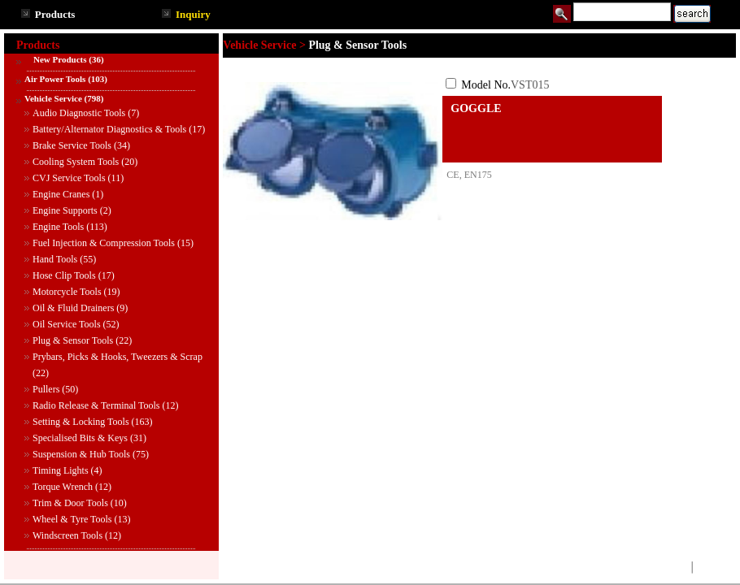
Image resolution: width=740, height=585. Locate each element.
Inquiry (193, 14)
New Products (55, 59)
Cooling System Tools (76, 161)
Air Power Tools (54, 79)
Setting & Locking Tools (81, 421)
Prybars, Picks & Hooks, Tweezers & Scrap (117, 356)
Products (55, 14)
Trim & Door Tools (70, 503)
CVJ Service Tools (69, 178)
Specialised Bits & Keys (80, 438)
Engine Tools (58, 226)
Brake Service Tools (72, 145)
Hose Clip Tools (64, 275)
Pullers (46, 389)
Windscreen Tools (67, 535)
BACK (711, 567)
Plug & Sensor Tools (73, 340)
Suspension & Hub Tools (81, 454)
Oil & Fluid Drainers (73, 308)
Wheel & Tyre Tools (72, 519)
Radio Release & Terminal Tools (96, 405)
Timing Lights (61, 470)
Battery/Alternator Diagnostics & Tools (109, 129)
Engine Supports (65, 210)
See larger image (332, 232)
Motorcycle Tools (67, 291)
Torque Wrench (63, 486)
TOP (677, 567)
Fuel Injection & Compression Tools (104, 243)
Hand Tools (55, 259)
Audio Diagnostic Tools (79, 113)
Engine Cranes (61, 194)
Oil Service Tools (67, 324)
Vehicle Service (53, 98)
